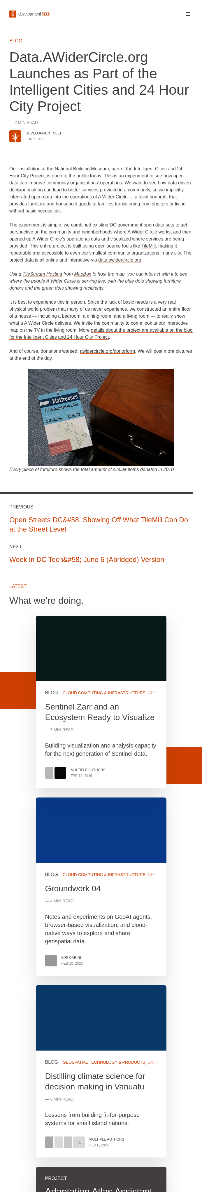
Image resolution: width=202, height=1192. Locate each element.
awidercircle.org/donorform (107, 351)
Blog (15, 40)
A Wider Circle (112, 196)
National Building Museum (82, 168)
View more (101, 886)
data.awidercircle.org (119, 259)
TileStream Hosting (42, 273)
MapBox (82, 273)
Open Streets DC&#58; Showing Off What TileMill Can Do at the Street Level (98, 524)
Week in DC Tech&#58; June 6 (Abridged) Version (86, 559)
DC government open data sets (142, 224)
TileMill (148, 245)
